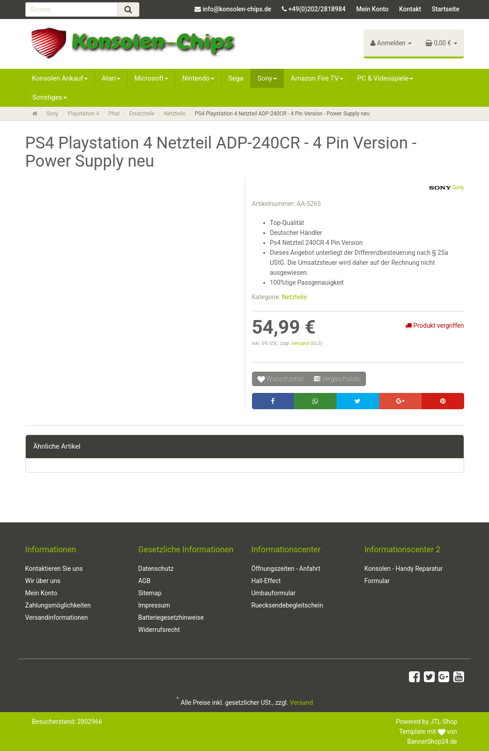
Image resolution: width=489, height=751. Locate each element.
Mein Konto (372, 9)
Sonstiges (50, 97)
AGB (144, 580)
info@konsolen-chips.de (237, 9)
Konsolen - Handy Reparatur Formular (404, 574)
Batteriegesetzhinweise (171, 617)
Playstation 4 (83, 113)
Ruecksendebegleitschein (287, 605)
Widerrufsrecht (159, 629)
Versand (300, 343)
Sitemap (149, 593)
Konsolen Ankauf (60, 78)
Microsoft (151, 78)
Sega (235, 78)
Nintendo (198, 78)
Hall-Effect (266, 580)
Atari (111, 78)
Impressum (154, 605)
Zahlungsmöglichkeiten (58, 605)
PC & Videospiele (385, 78)
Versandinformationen (56, 617)
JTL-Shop (443, 721)
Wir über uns (43, 580)
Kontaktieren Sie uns (54, 568)
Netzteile (174, 113)
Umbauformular (274, 593)
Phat (114, 113)
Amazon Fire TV (317, 78)
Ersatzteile (141, 113)
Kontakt (410, 9)
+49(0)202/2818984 (317, 9)
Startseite (445, 9)
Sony (267, 78)
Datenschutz (156, 568)
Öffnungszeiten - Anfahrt (286, 568)
